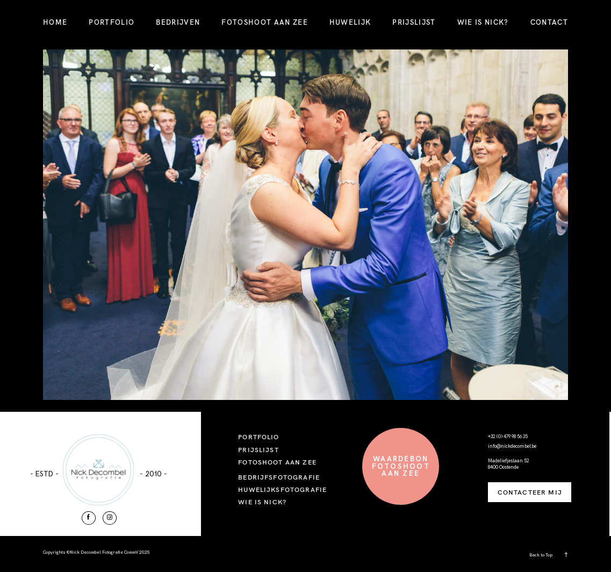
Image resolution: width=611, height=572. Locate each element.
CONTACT (549, 22)
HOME (55, 22)
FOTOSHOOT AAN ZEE (264, 22)
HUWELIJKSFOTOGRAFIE (282, 489)
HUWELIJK (350, 22)
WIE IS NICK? (483, 22)
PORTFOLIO (111, 22)
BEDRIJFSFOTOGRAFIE (279, 477)
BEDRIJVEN (178, 22)
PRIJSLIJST (413, 22)
